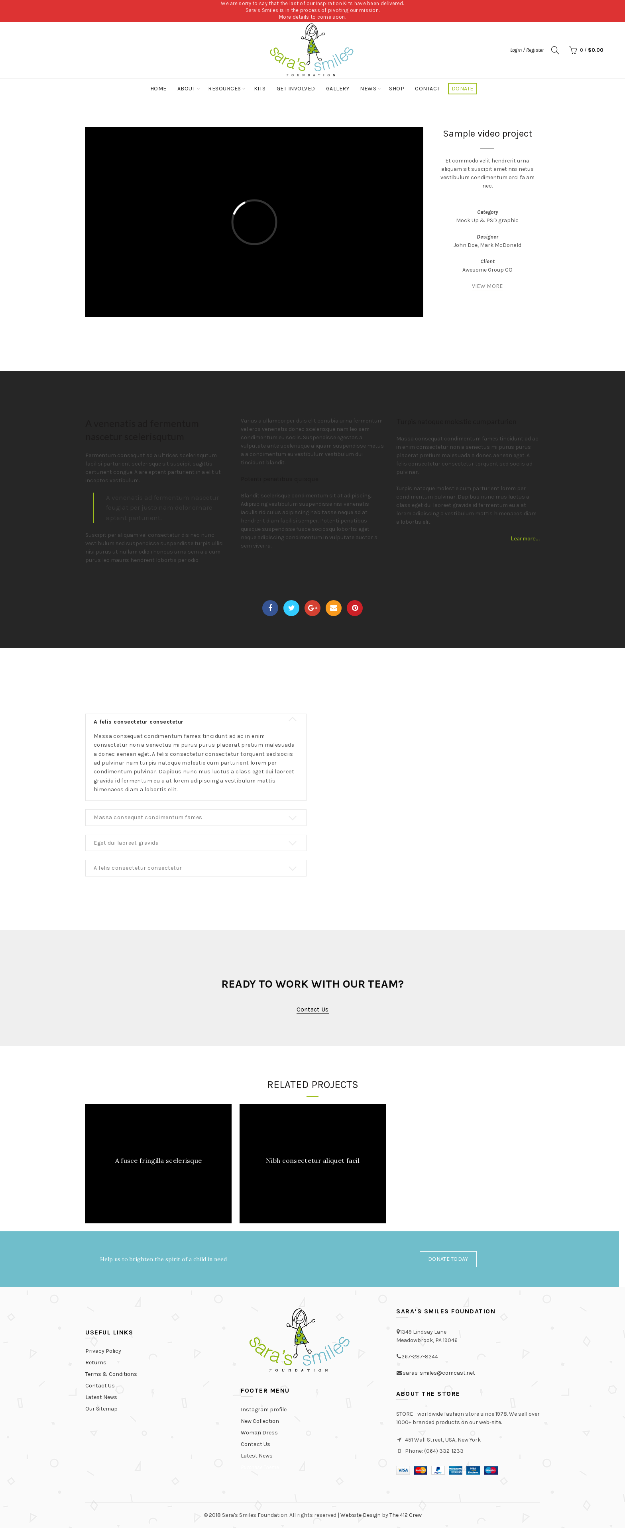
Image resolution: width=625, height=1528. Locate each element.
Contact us (313, 1009)
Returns (95, 1362)
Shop (396, 88)
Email (334, 608)
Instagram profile (264, 1409)
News (368, 88)
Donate (463, 88)
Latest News (101, 1397)
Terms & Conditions (111, 1374)
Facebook (270, 608)
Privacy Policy (103, 1351)
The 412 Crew (405, 1515)
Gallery (338, 88)
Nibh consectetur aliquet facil (313, 1160)
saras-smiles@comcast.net (439, 1373)
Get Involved (296, 88)
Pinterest (355, 608)
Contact (427, 88)
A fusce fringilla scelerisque (158, 1160)
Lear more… (525, 538)
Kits (260, 88)
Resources (224, 88)
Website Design (360, 1515)
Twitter (291, 608)
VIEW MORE (487, 286)
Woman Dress (259, 1432)
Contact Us (100, 1385)
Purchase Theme (260, 1467)
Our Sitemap (101, 1408)
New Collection (260, 1421)
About (186, 88)
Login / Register (527, 50)
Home (158, 88)
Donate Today (448, 1259)
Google (313, 608)
